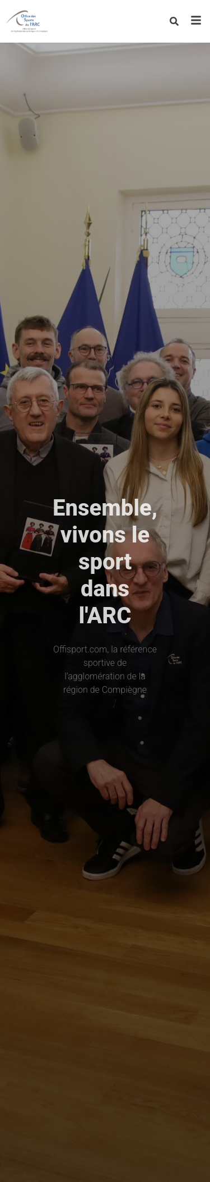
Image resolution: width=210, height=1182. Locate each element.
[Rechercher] (174, 21)
